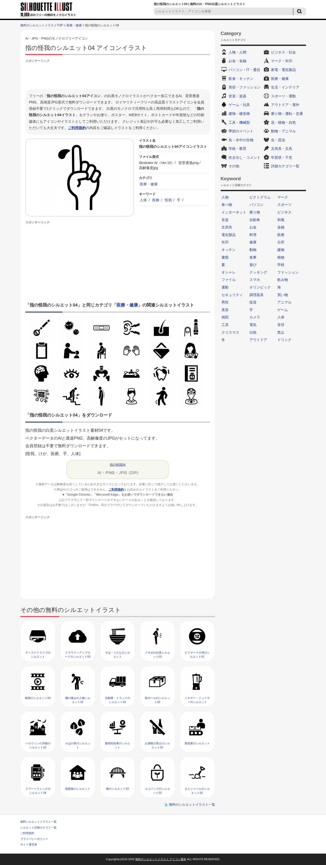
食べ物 (226, 205)
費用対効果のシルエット (117, 745)
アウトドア (258, 340)
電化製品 (228, 235)
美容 (225, 310)
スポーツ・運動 (283, 96)
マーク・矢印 (281, 61)
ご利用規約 (77, 128)
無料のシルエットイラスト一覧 (192, 804)
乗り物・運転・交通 (287, 114)
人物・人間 (237, 52)
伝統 (252, 332)
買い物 (282, 295)
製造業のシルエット (197, 743)
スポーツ (284, 205)
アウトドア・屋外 (285, 105)
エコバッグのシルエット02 (157, 790)
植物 (280, 257)
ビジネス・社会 (283, 52)
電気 (252, 325)
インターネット (233, 212)
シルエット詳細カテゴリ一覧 (38, 827)
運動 (225, 287)
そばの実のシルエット (77, 745)
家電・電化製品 (283, 70)
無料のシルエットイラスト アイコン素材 (160, 859)
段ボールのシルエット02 (157, 699)
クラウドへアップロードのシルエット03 (77, 654)
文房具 (226, 227)
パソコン (256, 205)
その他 (234, 166)
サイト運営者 (28, 844)
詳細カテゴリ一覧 (285, 166)
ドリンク (284, 340)
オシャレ (228, 272)
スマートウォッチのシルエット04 (37, 790)
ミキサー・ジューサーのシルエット (197, 699)
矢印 (225, 242)
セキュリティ (232, 295)
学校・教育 (237, 149)
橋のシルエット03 (117, 788)
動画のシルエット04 (37, 697)
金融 (280, 227)
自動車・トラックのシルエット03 (117, 699)
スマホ (254, 280)
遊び (252, 265)
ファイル (228, 280)
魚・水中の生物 (241, 140)
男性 (225, 302)
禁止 (280, 332)
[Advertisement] (117, 75)
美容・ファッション (245, 87)
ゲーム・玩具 (239, 105)
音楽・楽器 (237, 96)
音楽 (225, 220)
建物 (280, 250)
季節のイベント (241, 131)
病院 (225, 317)
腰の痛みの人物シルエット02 (77, 699)
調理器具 (256, 295)
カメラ (254, 317)
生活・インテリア (285, 87)
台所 (280, 242)
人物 (225, 197)
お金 (252, 227)
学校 (280, 265)
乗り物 (254, 212)
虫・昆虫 (278, 140)
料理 (252, 235)
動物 (252, 250)
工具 (225, 325)
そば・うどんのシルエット (117, 654)
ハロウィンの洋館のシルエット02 (37, 745)
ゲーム (282, 310)
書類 (225, 257)
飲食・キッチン (241, 79)
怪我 (168, 200)
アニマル (284, 302)
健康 (252, 242)
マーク (282, 197)
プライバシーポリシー (34, 838)
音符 (280, 325)
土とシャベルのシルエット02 (197, 790)
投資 (252, 302)
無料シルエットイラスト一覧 (38, 821)
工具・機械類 (239, 122)
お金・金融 (237, 61)
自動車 (254, 220)
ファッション (288, 272)
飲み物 (282, 280)
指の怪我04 (118, 464)
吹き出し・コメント (245, 157)
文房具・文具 (281, 149)
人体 (143, 200)
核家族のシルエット (77, 788)
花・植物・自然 (283, 122)
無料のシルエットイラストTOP (41, 25)
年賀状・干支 (281, 157)
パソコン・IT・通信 (244, 70)
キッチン (228, 250)
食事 (252, 257)
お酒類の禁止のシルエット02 (157, 745)
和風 (280, 220)
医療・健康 (74, 25)
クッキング (258, 272)
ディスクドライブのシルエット (37, 654)
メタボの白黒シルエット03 (157, 654)
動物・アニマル (283, 131)
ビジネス (284, 212)
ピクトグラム (260, 197)
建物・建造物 (239, 114)
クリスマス (230, 332)
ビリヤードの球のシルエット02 (197, 654)
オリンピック (260, 287)
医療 (155, 200)
